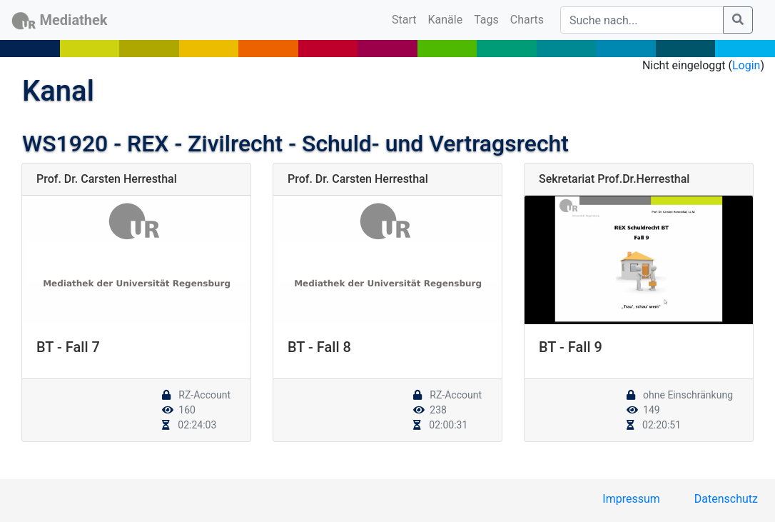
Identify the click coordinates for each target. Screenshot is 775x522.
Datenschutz (726, 499)
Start (407, 18)
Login (746, 65)
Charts (527, 19)
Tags (486, 19)
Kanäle (445, 19)
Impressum (631, 499)
